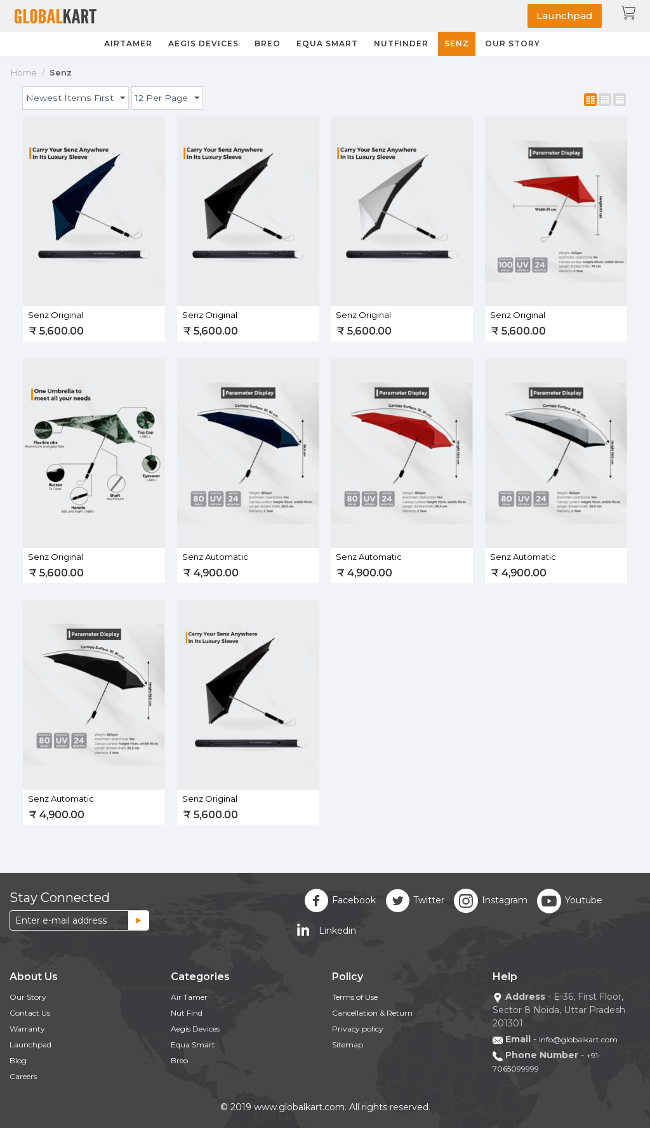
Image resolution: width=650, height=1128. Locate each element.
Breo (268, 43)
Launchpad (564, 16)
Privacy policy (357, 1028)
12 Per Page (166, 98)
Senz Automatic (215, 557)
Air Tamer (189, 997)
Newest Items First (74, 98)
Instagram (490, 901)
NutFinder (401, 43)
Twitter (414, 901)
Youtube (569, 901)
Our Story (512, 43)
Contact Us (30, 1013)
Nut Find (186, 1013)
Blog (18, 1060)
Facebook (340, 901)
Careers (23, 1076)
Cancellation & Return (372, 1013)
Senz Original (55, 315)
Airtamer (128, 43)
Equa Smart (327, 43)
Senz (456, 43)
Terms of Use (355, 997)
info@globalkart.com (578, 1039)
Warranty (27, 1028)
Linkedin (323, 931)
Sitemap (347, 1044)
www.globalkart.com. (300, 1107)
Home (24, 72)
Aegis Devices (203, 43)
